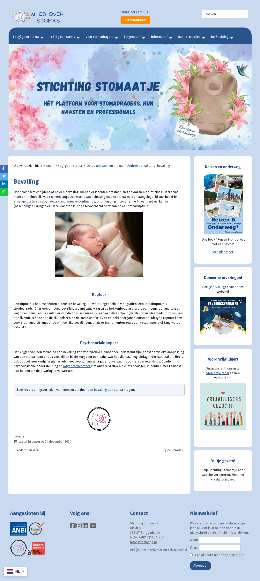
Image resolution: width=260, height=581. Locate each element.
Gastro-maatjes (189, 37)
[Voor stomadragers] (115, 38)
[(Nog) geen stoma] (41, 38)
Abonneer (200, 565)
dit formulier (225, 479)
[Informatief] (169, 38)
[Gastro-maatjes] (202, 38)
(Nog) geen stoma (26, 37)
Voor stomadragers (99, 37)
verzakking (57, 201)
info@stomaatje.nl (143, 542)
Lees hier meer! (223, 252)
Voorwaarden (234, 555)
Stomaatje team (217, 373)
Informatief (159, 37)
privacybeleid (177, 550)
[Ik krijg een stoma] (77, 38)
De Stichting (219, 37)
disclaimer (154, 550)
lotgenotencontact (77, 366)
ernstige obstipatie (27, 201)
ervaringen (221, 287)
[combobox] (225, 14)
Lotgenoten (132, 37)
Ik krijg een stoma (62, 37)
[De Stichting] (230, 38)
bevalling (100, 390)
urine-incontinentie (81, 201)
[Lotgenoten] (142, 38)
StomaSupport (135, 20)
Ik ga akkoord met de (217, 555)
